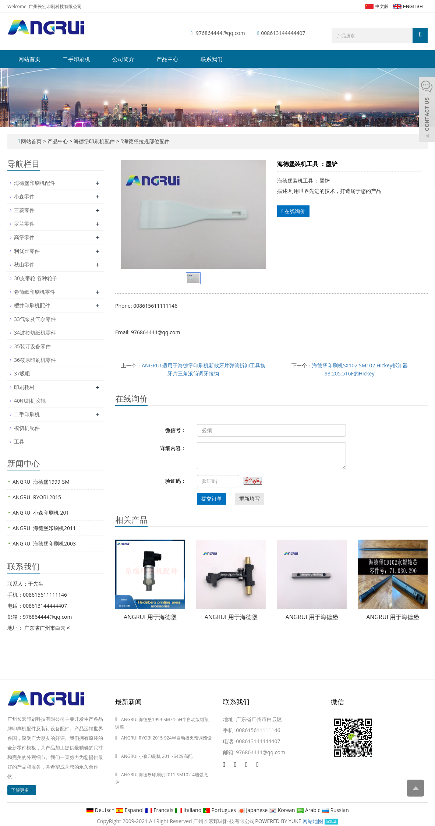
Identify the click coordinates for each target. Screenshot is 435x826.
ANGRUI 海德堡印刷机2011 (44, 528)
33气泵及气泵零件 (35, 318)
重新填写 (249, 498)
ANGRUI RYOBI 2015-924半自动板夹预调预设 (166, 738)
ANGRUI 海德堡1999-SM (41, 481)
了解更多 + (21, 790)
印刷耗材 (24, 387)
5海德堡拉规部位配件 (144, 141)
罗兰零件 (24, 223)
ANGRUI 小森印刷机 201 (41, 512)
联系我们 (212, 59)
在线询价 (293, 211)
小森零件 (24, 196)
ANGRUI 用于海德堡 (150, 617)
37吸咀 (22, 373)
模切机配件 (27, 427)
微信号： (175, 430)
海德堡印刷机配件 (94, 141)
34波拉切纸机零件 (35, 332)
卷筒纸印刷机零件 (34, 291)
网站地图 (313, 821)
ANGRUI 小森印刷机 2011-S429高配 (156, 756)
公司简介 (123, 59)
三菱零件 (24, 209)
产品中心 (167, 59)
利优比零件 (27, 250)
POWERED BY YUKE (279, 821)
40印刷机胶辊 (30, 400)
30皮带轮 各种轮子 (35, 278)
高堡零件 (24, 237)
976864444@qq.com (220, 32)
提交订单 (211, 498)
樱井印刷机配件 (32, 305)
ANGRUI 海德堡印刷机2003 (44, 543)
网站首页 (29, 59)
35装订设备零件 (32, 346)
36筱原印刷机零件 (35, 359)
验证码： (175, 480)
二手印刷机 (76, 59)
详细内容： (173, 448)
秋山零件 (24, 264)
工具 (19, 441)
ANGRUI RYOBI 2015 (37, 497)
